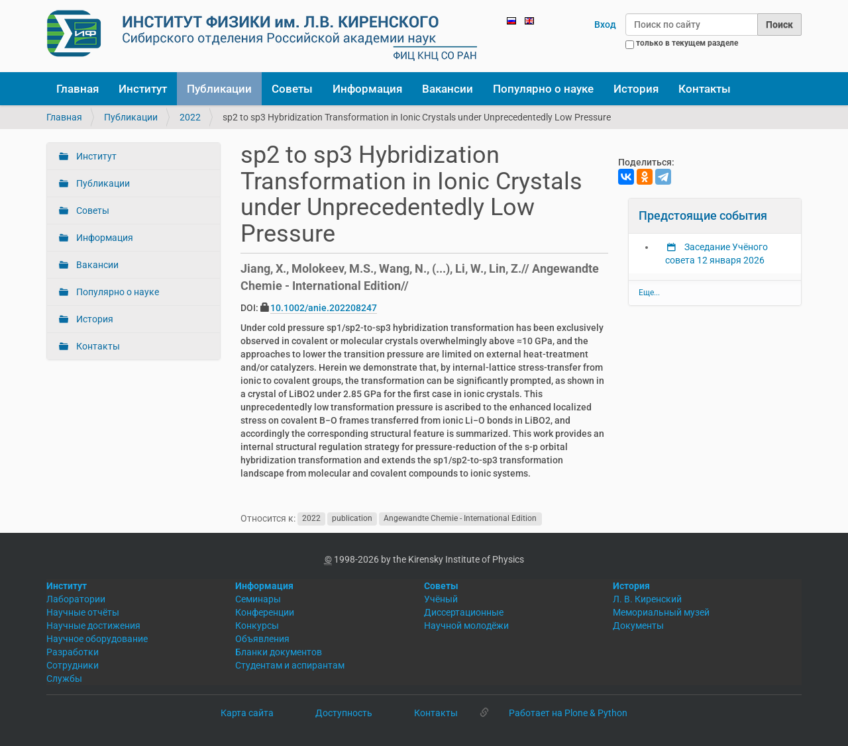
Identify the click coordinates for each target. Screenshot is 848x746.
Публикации (219, 88)
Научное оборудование (97, 638)
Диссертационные (464, 612)
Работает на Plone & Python (568, 713)
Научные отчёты (82, 612)
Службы (64, 678)
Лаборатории (75, 599)
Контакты (704, 88)
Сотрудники (72, 665)
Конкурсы (257, 625)
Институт (143, 88)
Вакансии (447, 88)
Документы (638, 625)
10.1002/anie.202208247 (323, 308)
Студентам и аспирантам (289, 665)
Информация (367, 88)
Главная (77, 88)
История (636, 88)
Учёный (441, 599)
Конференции (264, 612)
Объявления (262, 638)
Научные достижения (93, 625)
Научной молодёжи (466, 625)
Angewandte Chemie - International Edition (460, 519)
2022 (190, 117)
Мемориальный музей (661, 612)
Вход (605, 24)
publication (352, 519)
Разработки (72, 652)
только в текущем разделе (687, 43)
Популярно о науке (543, 88)
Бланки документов (278, 652)
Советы (292, 88)
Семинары (258, 599)
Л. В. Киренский (647, 599)
